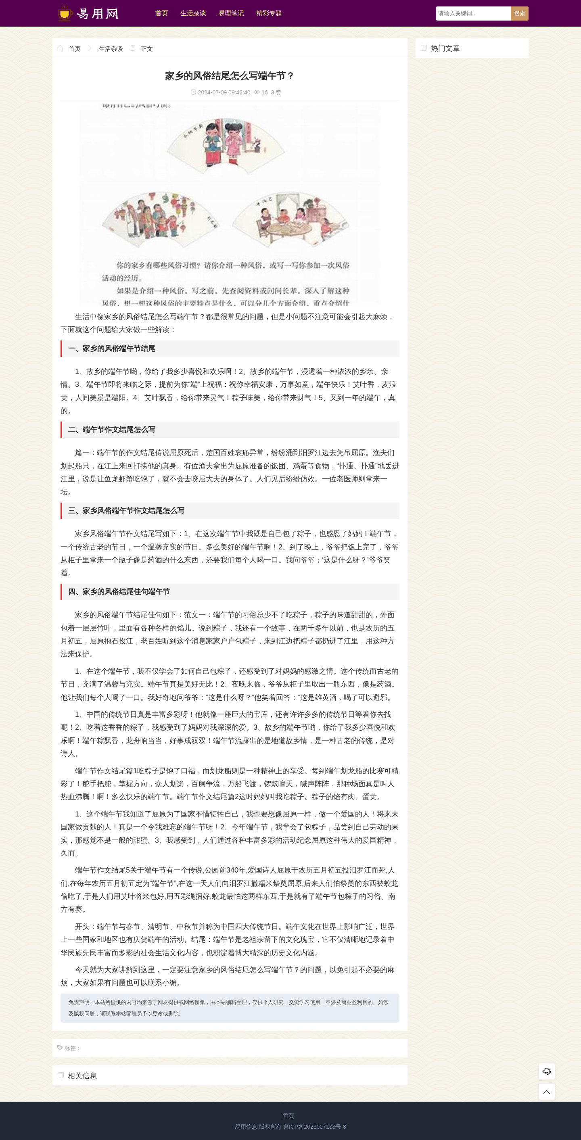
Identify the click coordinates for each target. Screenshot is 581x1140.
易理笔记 (231, 13)
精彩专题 (269, 13)
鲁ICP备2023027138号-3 (314, 1126)
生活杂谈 (193, 13)
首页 (161, 13)
